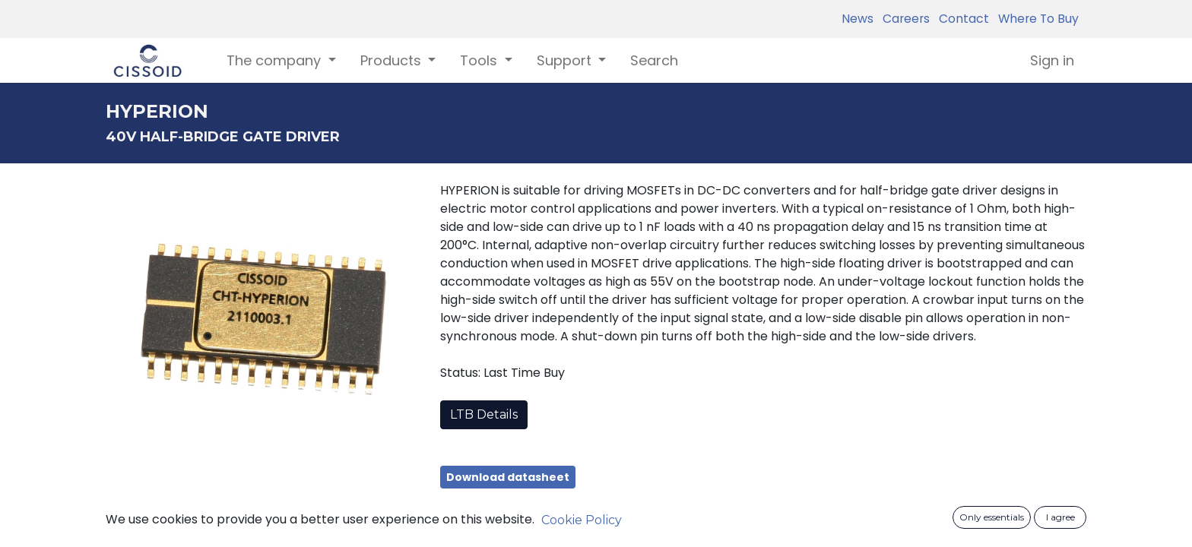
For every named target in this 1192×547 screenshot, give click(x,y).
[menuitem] (654, 60)
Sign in (1052, 60)
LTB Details (484, 414)
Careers (903, 18)
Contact (961, 18)
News (857, 18)
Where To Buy (1035, 18)
